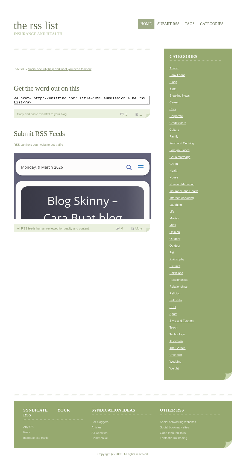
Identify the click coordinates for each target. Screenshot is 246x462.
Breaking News (179, 95)
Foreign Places (179, 150)
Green (173, 163)
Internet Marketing (181, 197)
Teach (173, 327)
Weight (174, 368)
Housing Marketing (182, 184)
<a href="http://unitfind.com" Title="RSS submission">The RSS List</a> (90, 101)
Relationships (178, 279)
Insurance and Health (183, 191)
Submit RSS (168, 24)
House (173, 177)
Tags (189, 24)
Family (173, 136)
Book (172, 88)
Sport (173, 313)
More (138, 230)
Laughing (175, 204)
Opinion (174, 232)
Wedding (175, 361)
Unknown (175, 354)
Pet (171, 252)
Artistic (173, 68)
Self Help (175, 300)
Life (171, 211)
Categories (212, 24)
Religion (174, 293)
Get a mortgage (179, 157)
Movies (174, 218)
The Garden (177, 348)
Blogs (173, 82)
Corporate (176, 116)
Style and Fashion (181, 320)
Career (174, 102)
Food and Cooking (181, 143)
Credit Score (177, 122)
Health (173, 170)
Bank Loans (177, 75)
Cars (172, 109)
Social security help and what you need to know (60, 69)
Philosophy (176, 259)
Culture (174, 129)
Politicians (176, 273)
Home (146, 24)
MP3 (172, 225)
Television (176, 341)
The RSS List (36, 25)
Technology (177, 334)
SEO (172, 307)
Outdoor (174, 238)
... (141, 115)
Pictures (174, 266)
